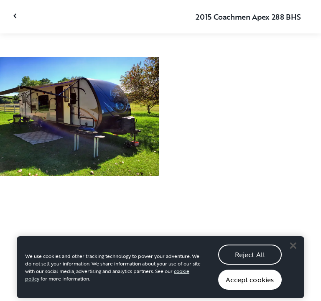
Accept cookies (250, 282)
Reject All (250, 257)
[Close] (293, 248)
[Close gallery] (16, 16)
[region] (160, 270)
